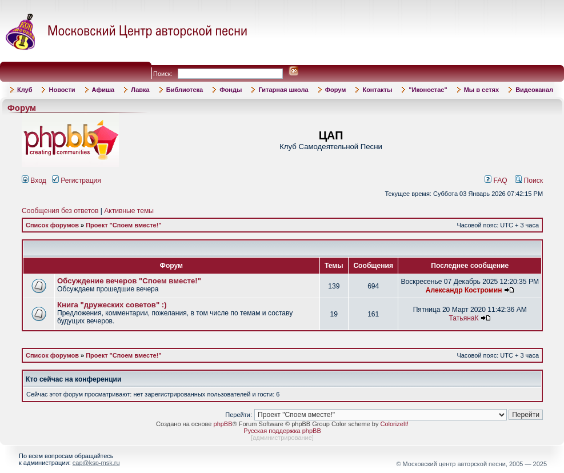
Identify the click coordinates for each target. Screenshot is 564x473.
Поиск (529, 181)
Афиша (103, 89)
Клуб (24, 89)
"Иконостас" (428, 89)
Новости (62, 89)
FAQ (496, 181)
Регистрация (76, 181)
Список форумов (52, 225)
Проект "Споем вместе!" (123, 225)
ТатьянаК (463, 318)
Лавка (140, 89)
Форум (335, 89)
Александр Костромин (464, 290)
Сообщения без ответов (60, 211)
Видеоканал (534, 89)
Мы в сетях (481, 89)
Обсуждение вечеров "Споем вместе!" (129, 280)
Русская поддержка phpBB (282, 430)
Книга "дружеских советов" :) (112, 304)
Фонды (230, 89)
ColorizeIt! (394, 423)
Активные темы (129, 211)
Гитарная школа (283, 89)
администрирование (282, 437)
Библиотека (184, 89)
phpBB (223, 423)
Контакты (377, 89)
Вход (34, 181)
